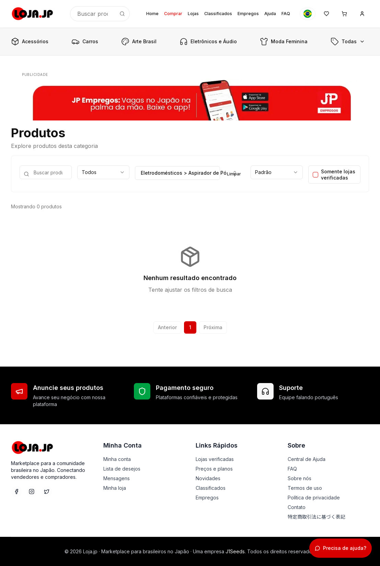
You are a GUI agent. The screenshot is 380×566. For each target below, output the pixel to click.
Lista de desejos (121, 469)
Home (152, 13)
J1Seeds (235, 551)
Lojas (193, 13)
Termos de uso (305, 488)
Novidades (208, 478)
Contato (297, 507)
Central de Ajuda (306, 459)
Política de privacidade (314, 497)
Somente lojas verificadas (338, 175)
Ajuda (270, 13)
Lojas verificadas (215, 459)
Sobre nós (299, 478)
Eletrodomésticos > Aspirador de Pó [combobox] (180, 173)
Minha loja (114, 488)
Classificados (218, 13)
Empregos (248, 13)
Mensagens (116, 478)
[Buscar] (122, 14)
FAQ (285, 13)
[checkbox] (315, 174)
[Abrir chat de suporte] (340, 548)
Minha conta (117, 459)
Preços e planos (214, 469)
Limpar (234, 173)
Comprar (173, 13)
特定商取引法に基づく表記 (316, 517)
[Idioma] (307, 14)
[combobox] (103, 172)
